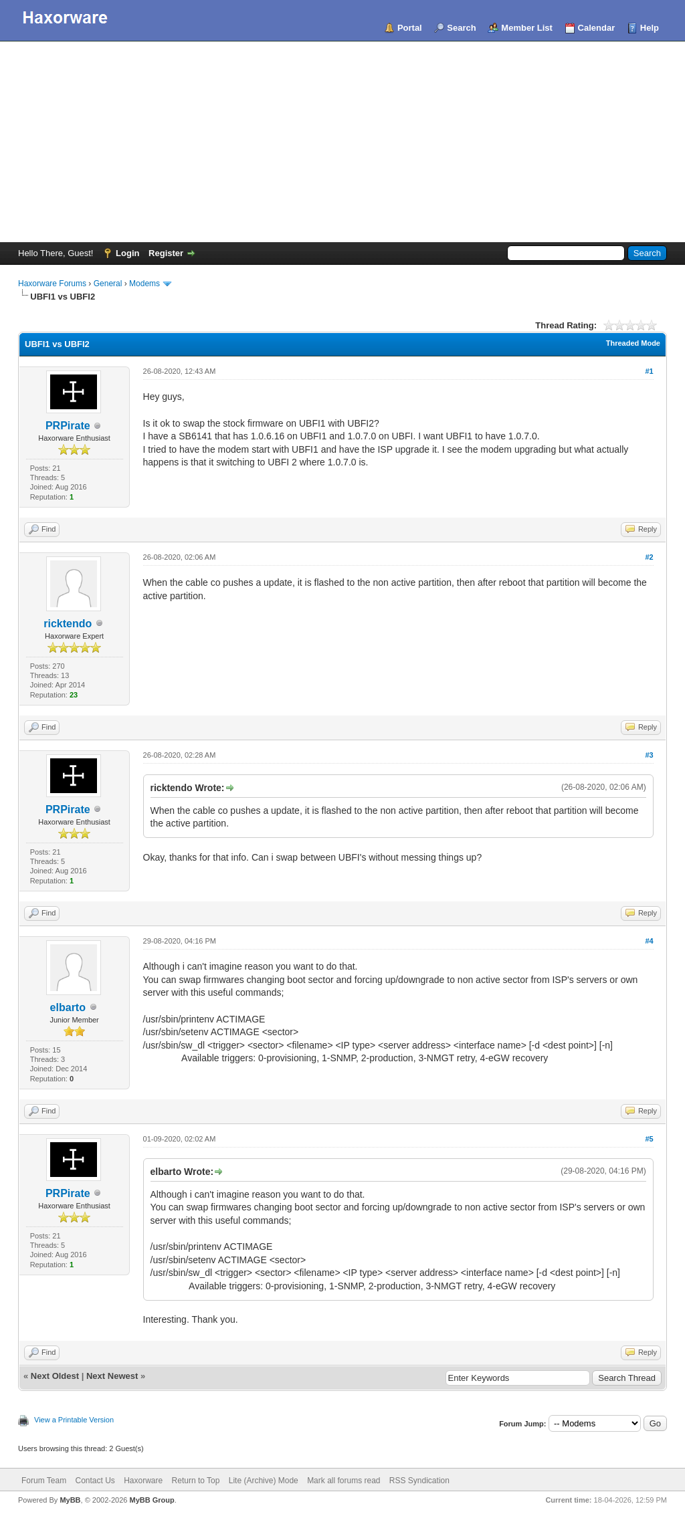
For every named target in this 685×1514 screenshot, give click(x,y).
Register (166, 253)
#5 (649, 1139)
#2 (649, 557)
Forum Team (43, 1480)
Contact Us (94, 1480)
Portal (409, 28)
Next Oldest (55, 1376)
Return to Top (196, 1480)
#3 (649, 755)
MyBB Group (151, 1500)
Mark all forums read (343, 1480)
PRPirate (67, 425)
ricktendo (67, 623)
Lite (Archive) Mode (263, 1480)
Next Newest (112, 1376)
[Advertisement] (342, 141)
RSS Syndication (419, 1480)
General (108, 283)
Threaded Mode (633, 343)
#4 (649, 941)
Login (127, 253)
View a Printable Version (74, 1420)
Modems (144, 283)
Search (461, 28)
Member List (527, 28)
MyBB (70, 1500)
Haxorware (143, 1480)
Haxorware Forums (52, 283)
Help (649, 28)
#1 (649, 371)
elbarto (68, 1007)
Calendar (596, 28)
